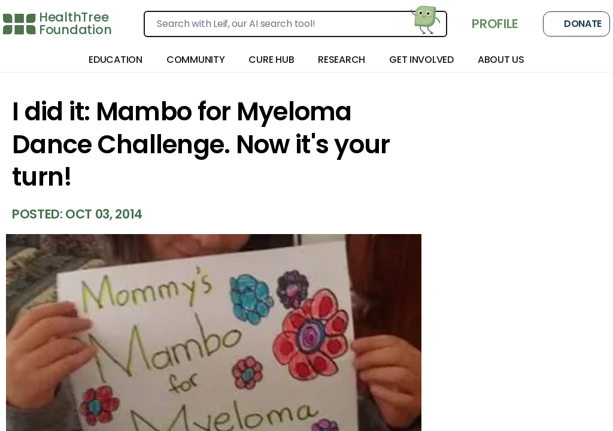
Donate (576, 24)
